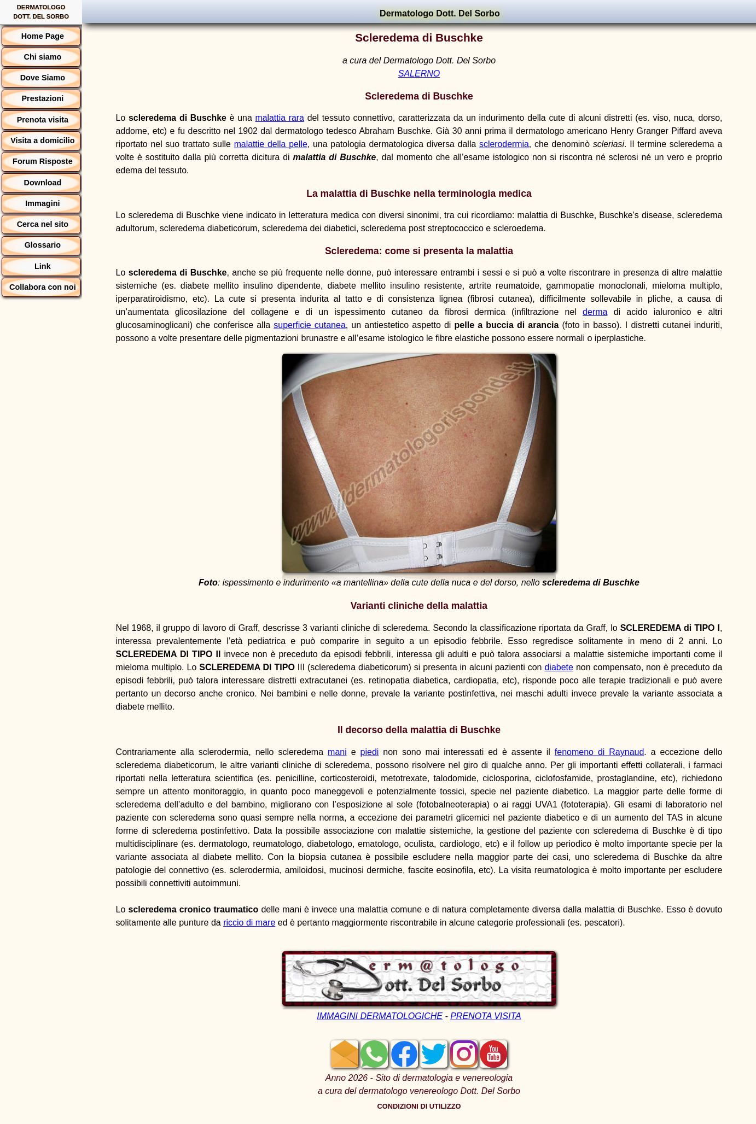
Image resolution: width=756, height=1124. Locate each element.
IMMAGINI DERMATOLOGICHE (380, 1016)
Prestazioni (42, 98)
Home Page (42, 36)
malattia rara (279, 117)
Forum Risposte (43, 161)
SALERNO (419, 73)
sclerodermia (504, 144)
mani (337, 752)
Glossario (43, 245)
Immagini (42, 203)
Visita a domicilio (42, 140)
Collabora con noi (42, 287)
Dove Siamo (42, 77)
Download (43, 182)
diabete (558, 667)
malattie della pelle (270, 144)
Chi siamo (42, 56)
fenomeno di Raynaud (599, 752)
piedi (369, 752)
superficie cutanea (310, 325)
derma (595, 312)
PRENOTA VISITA (485, 1016)
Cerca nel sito (42, 224)
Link (42, 266)
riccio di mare (249, 922)
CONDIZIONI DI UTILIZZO (419, 1106)
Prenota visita (42, 119)
